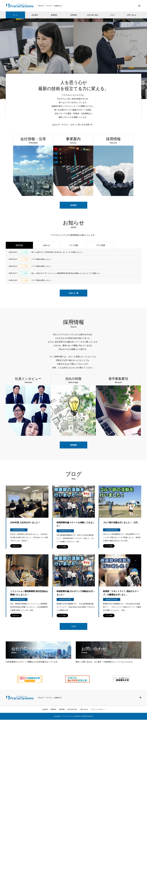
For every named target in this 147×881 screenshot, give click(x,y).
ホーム (15, 15)
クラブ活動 (73, 245)
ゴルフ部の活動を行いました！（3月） (121, 522)
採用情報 (73, 15)
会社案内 (34, 15)
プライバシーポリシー (98, 709)
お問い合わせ (131, 15)
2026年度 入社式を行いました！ (25, 522)
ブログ (112, 15)
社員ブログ (16, 546)
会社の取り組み (92, 15)
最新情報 (19, 245)
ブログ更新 (100, 245)
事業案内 (54, 15)
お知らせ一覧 (73, 293)
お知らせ (46, 245)
